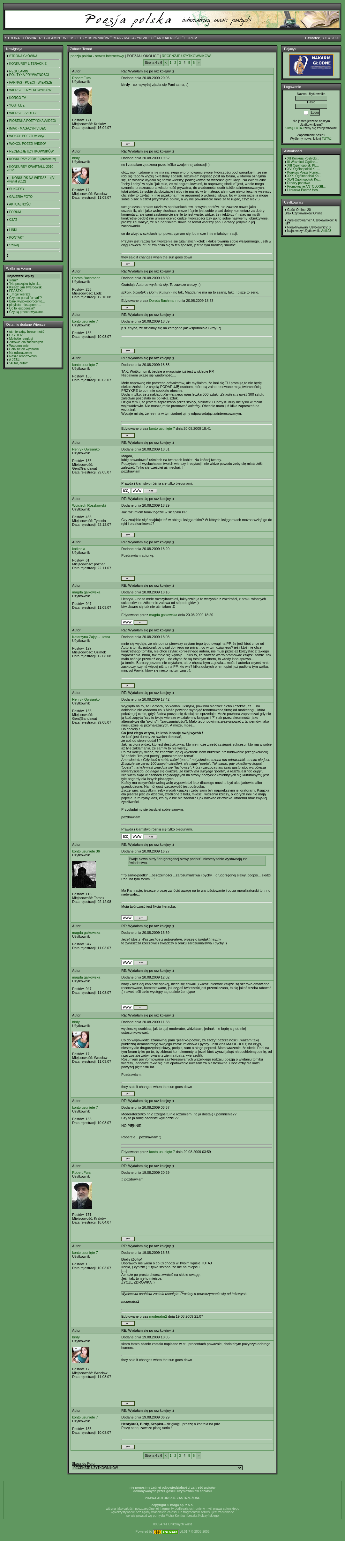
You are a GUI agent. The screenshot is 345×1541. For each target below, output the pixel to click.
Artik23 (326, 231)
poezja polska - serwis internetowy (97, 56)
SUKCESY (17, 189)
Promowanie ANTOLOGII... (306, 186)
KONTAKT (16, 237)
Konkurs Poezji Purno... (304, 172)
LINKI (13, 230)
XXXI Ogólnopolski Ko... (304, 176)
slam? (13, 280)
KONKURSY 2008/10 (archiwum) (32, 159)
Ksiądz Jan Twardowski (25, 287)
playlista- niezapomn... (25, 305)
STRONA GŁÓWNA (20, 38)
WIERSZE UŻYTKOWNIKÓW (86, 38)
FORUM (190, 38)
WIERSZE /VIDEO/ (22, 113)
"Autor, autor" (18, 363)
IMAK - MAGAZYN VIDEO (133, 38)
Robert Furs (81, 78)
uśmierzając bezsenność (26, 331)
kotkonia (78, 549)
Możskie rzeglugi (21, 338)
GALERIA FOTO (21, 196)
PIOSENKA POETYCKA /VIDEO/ (32, 121)
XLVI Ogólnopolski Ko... (304, 179)
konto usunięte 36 (86, 851)
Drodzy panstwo (298, 183)
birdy (76, 158)
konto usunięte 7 (85, 321)
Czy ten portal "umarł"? (25, 298)
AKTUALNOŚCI (168, 38)
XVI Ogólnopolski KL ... (303, 169)
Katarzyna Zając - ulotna (91, 637)
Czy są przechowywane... (27, 312)
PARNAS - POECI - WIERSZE (30, 82)
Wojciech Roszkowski (89, 505)
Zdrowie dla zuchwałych (26, 342)
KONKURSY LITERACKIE (28, 63)
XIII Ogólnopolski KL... (303, 165)
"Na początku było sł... (25, 284)
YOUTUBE (17, 105)
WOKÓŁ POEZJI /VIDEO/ (27, 143)
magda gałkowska (86, 592)
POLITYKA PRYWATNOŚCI (29, 75)
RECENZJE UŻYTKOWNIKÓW (31, 151)
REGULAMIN (49, 38)
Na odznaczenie (20, 352)
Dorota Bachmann (86, 278)
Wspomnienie (19, 345)
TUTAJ (326, 138)
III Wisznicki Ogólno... (302, 162)
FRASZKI (16, 291)
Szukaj (14, 245)
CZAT (13, 219)
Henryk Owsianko (86, 449)
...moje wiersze (20, 294)
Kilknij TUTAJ (294, 128)
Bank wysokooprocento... (27, 301)
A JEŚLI (14, 359)
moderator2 (158, 1316)
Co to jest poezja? (22, 308)
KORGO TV (17, 98)
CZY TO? (16, 335)
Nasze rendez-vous (23, 356)
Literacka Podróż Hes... (303, 190)
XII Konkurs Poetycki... (303, 158)
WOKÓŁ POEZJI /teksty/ (26, 136)
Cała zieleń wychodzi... (25, 349)
